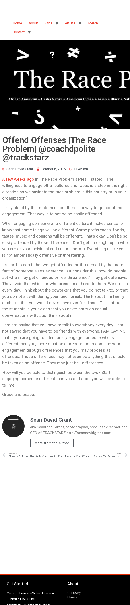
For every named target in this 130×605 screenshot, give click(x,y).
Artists (70, 23)
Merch (93, 23)
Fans (48, 23)
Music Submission (19, 593)
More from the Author (52, 443)
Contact (19, 32)
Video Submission (44, 593)
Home (17, 23)
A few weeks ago (18, 179)
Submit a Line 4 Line (21, 599)
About (33, 23)
